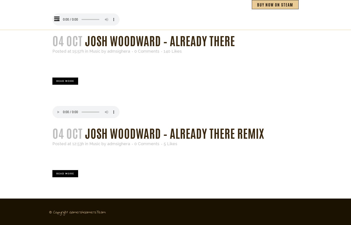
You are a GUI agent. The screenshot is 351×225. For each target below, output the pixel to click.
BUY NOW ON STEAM (275, 4)
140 (173, 51)
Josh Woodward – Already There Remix (174, 132)
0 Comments (146, 51)
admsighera (118, 51)
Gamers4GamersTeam (87, 212)
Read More (65, 81)
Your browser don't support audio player (86, 112)
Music (94, 51)
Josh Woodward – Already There (160, 40)
